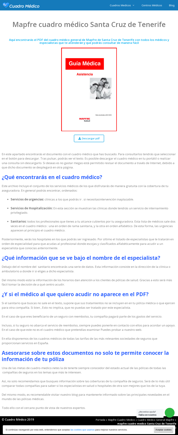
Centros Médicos (152, 5)
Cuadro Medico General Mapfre (156, 419)
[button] (89, 138)
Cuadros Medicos (124, 5)
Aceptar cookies (164, 429)
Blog (172, 5)
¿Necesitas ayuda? (147, 413)
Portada (100, 419)
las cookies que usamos (83, 429)
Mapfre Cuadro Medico (121, 419)
